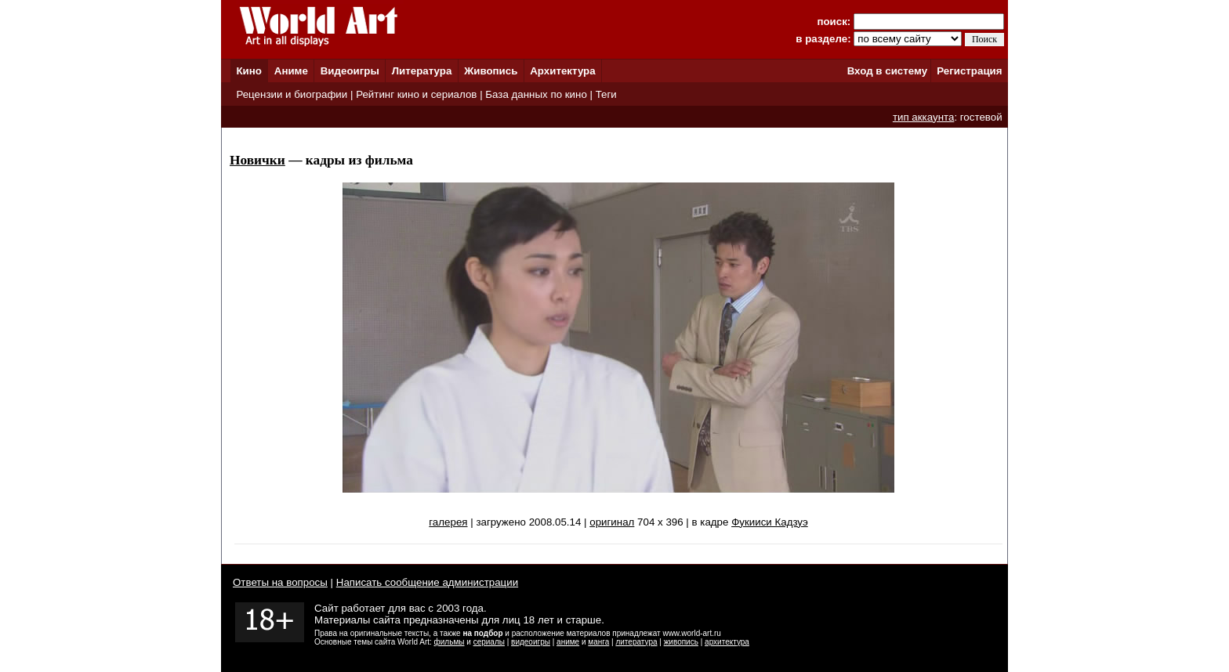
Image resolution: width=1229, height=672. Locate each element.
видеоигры (530, 642)
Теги (606, 94)
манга (598, 642)
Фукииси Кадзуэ (769, 522)
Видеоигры (350, 71)
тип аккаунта (924, 117)
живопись (681, 642)
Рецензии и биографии (291, 94)
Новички (257, 160)
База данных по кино (535, 94)
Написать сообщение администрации (427, 582)
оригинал (611, 522)
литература (636, 642)
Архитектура (562, 71)
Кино (249, 71)
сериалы (489, 642)
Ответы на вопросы (280, 582)
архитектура (727, 642)
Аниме (291, 71)
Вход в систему (887, 71)
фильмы (449, 642)
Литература (422, 71)
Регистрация (969, 71)
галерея (448, 522)
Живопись (490, 71)
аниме (567, 642)
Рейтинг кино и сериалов (416, 94)
